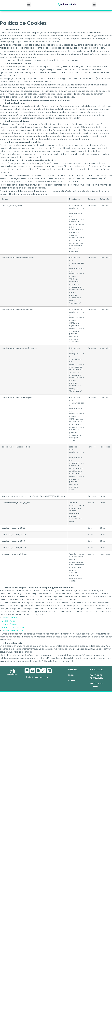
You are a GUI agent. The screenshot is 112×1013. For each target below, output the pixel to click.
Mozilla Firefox (8, 621)
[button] (29, 4)
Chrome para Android (12, 630)
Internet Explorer (9, 624)
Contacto (74, 680)
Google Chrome (9, 617)
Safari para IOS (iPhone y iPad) (16, 627)
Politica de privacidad (96, 677)
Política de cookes (96, 685)
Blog (71, 675)
